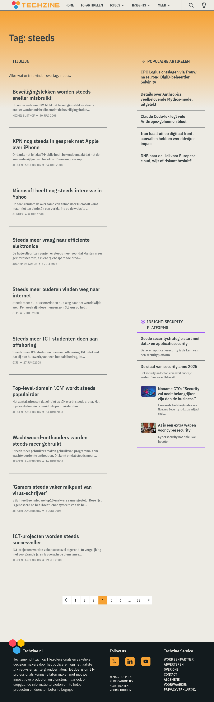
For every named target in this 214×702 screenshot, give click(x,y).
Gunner (18, 214)
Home (69, 5)
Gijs (16, 313)
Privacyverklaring (180, 689)
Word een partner (179, 659)
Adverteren (173, 664)
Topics (115, 5)
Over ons (171, 669)
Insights (139, 5)
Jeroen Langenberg (27, 165)
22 (138, 600)
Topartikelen (92, 5)
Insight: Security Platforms (165, 324)
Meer (162, 5)
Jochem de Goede (25, 264)
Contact (170, 674)
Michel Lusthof (24, 115)
